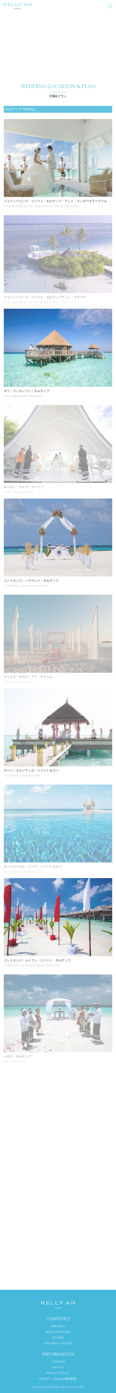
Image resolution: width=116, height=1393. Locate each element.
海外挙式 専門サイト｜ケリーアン (17, 6)
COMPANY (58, 1361)
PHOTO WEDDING (58, 1332)
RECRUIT (58, 1367)
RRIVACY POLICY (58, 1373)
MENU (108, 4)
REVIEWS (58, 1337)
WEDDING (58, 1326)
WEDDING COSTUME (58, 1343)
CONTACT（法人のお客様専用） (58, 1379)
